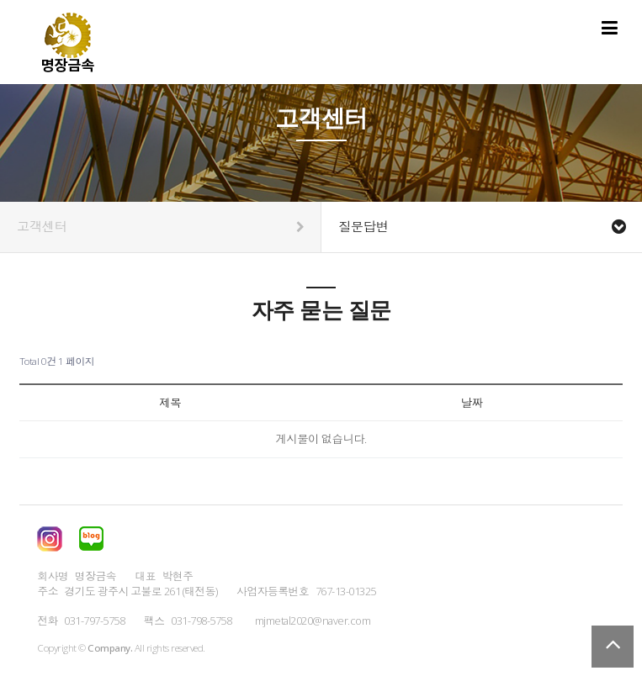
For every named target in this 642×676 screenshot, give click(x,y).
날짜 (472, 402)
